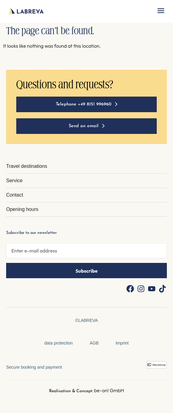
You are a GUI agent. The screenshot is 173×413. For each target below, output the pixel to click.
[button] (160, 11)
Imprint (122, 343)
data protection (58, 343)
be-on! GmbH (109, 390)
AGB (94, 343)
